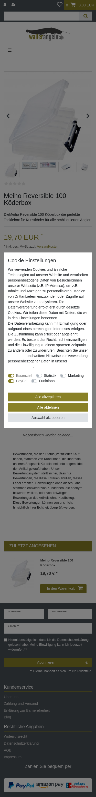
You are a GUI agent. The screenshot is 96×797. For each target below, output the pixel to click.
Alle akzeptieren (48, 397)
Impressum (17, 356)
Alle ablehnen (48, 407)
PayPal (21, 381)
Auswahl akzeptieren (48, 418)
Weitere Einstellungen (25, 386)
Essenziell (24, 375)
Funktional (47, 381)
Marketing (76, 375)
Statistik (50, 375)
